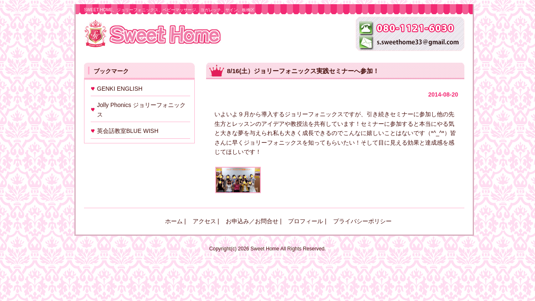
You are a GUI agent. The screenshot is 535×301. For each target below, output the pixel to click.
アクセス (204, 221)
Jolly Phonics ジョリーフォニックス (141, 109)
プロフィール (305, 221)
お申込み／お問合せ (252, 221)
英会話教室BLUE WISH (127, 131)
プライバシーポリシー (362, 221)
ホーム (174, 221)
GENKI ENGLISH (120, 88)
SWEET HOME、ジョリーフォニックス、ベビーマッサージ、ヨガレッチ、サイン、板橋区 (169, 10)
